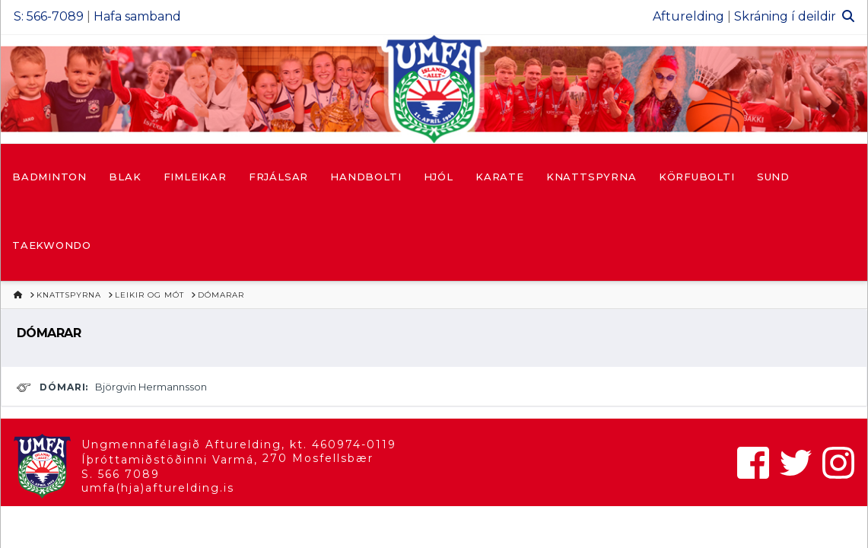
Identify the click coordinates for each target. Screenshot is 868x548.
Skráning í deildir (785, 16)
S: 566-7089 (49, 16)
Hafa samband (137, 16)
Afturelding (688, 16)
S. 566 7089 (120, 474)
